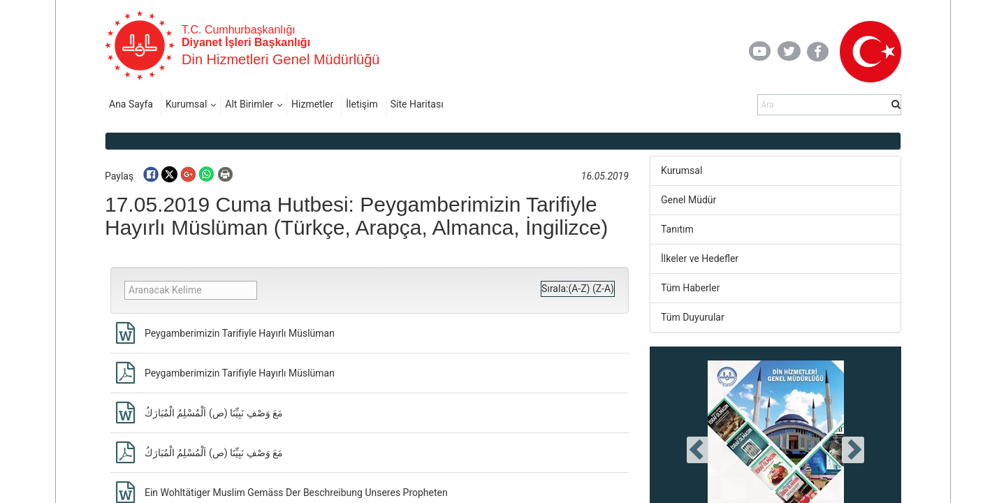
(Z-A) (603, 288)
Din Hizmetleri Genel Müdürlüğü (280, 59)
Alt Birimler (249, 104)
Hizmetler (312, 104)
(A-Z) (579, 288)
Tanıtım (677, 229)
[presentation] (698, 450)
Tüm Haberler (690, 287)
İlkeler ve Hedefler (699, 258)
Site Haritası (417, 104)
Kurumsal (186, 104)
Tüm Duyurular (692, 317)
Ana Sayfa (131, 104)
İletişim (362, 104)
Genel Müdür (688, 199)
